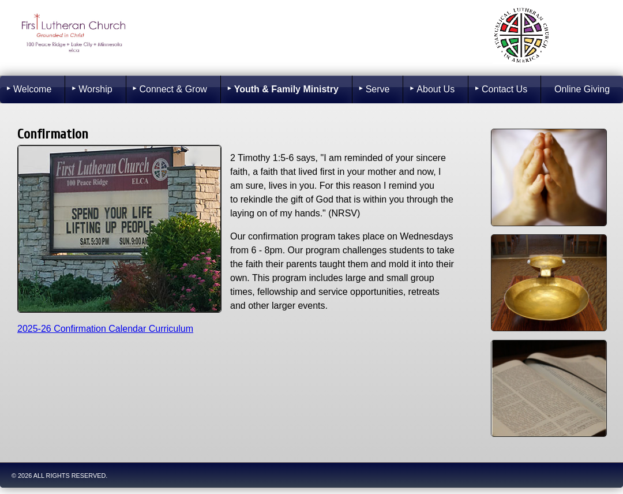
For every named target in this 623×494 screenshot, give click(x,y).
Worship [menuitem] (95, 89)
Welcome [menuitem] (32, 89)
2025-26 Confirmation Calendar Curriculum (105, 329)
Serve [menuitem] (378, 89)
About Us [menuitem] (435, 89)
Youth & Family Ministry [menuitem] (286, 89)
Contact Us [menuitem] (504, 89)
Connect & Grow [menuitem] (173, 89)
